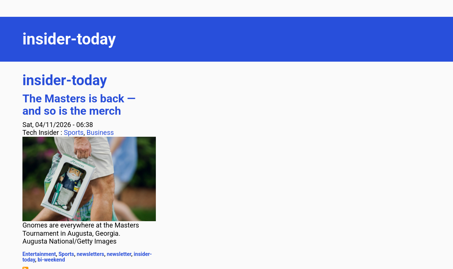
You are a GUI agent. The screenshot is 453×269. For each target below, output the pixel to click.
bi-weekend (51, 260)
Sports (74, 132)
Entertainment (39, 254)
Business (100, 132)
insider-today (64, 80)
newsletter (119, 254)
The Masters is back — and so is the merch (79, 104)
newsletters (90, 254)
